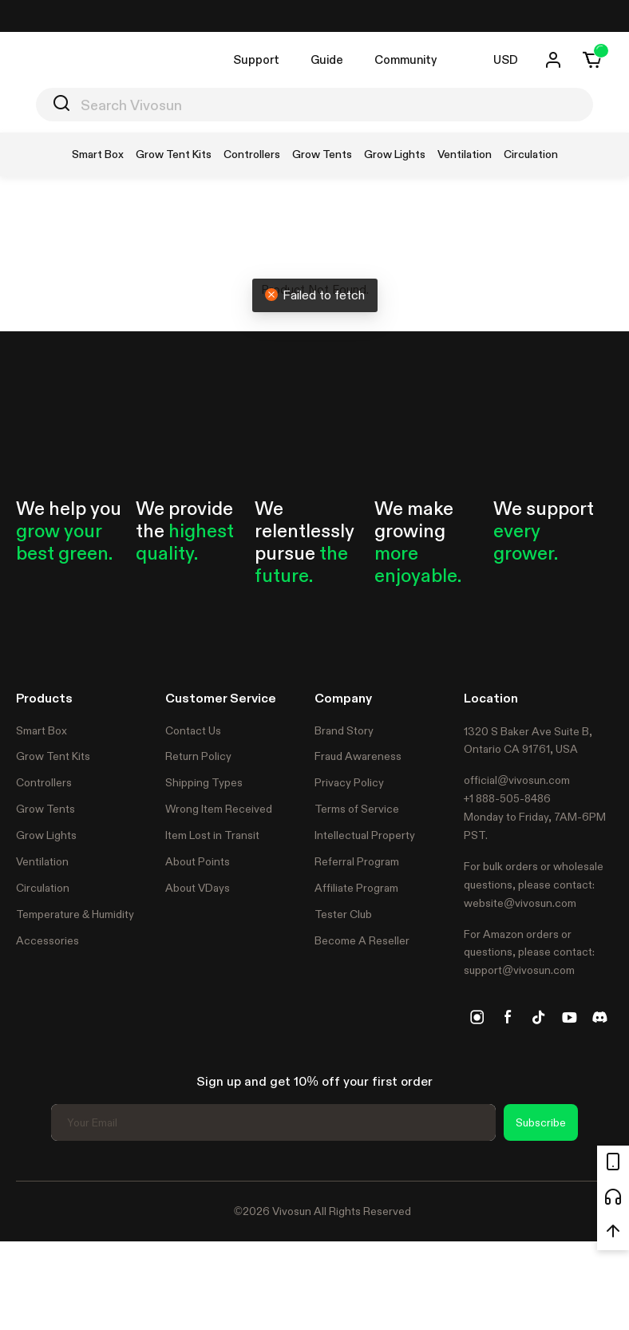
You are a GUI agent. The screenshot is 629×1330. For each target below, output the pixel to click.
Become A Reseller (361, 940)
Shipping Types (204, 782)
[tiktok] (538, 1017)
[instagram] (477, 1017)
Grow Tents (45, 808)
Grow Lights (46, 835)
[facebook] (507, 1017)
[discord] (599, 1017)
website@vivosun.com (520, 903)
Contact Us (193, 730)
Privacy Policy (349, 782)
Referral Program (356, 861)
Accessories (47, 940)
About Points (197, 861)
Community (405, 59)
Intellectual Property (364, 835)
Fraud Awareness (358, 756)
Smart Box (41, 730)
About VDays (197, 887)
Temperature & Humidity (75, 914)
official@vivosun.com (517, 780)
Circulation (42, 887)
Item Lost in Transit (212, 835)
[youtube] (569, 1017)
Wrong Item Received (218, 808)
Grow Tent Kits (53, 756)
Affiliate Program (356, 887)
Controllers (44, 782)
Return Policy (198, 756)
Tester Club (343, 914)
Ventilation (42, 861)
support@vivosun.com (519, 970)
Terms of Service (356, 808)
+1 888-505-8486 (507, 798)
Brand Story (344, 730)
